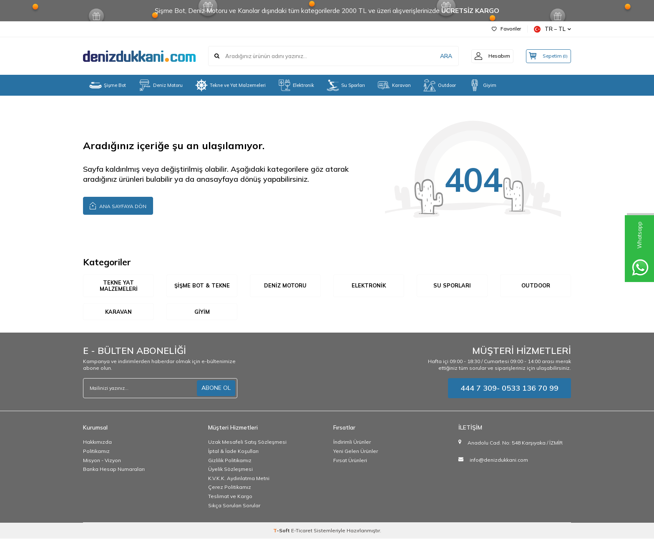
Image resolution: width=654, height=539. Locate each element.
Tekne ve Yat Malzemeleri (230, 85)
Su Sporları (346, 85)
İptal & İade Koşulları (233, 451)
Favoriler (506, 28)
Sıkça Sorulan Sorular (234, 505)
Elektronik (296, 85)
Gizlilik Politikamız (230, 460)
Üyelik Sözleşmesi (230, 469)
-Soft (282, 531)
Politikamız (96, 451)
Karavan (394, 85)
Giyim (482, 85)
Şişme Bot (107, 85)
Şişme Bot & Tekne (202, 285)
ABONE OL (216, 388)
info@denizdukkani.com (499, 460)
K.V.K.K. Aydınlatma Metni (238, 478)
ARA (441, 56)
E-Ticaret (301, 531)
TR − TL (552, 29)
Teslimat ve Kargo (230, 496)
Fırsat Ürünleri (350, 460)
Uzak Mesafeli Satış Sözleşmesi (247, 442)
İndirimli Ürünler (352, 442)
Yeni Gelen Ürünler (355, 451)
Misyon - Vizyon (102, 460)
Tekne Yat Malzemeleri (119, 285)
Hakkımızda (97, 442)
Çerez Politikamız (229, 487)
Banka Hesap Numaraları (114, 469)
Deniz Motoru (160, 85)
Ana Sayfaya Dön (118, 205)
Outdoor (439, 85)
